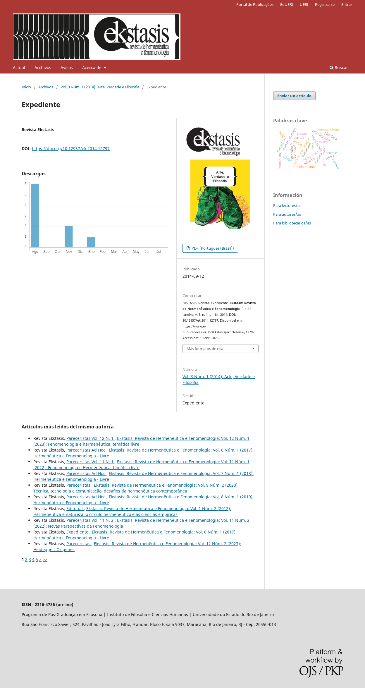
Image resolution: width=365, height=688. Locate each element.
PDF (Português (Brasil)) (212, 248)
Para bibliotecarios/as (292, 223)
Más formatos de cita (205, 348)
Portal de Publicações (254, 4)
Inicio (26, 87)
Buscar (339, 67)
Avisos (67, 67)
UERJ (304, 4)
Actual (19, 67)
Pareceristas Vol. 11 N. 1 (90, 461)
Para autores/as (287, 214)
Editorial (75, 508)
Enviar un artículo (294, 95)
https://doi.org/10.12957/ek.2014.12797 (71, 148)
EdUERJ (286, 4)
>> (45, 559)
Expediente (77, 532)
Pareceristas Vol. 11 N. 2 (90, 520)
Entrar (346, 4)
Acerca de (92, 67)
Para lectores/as (287, 205)
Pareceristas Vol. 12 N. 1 (90, 438)
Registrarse (325, 4)
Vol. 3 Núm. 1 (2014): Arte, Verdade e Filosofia (100, 87)
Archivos (43, 67)
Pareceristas (79, 485)
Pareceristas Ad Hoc (86, 450)
